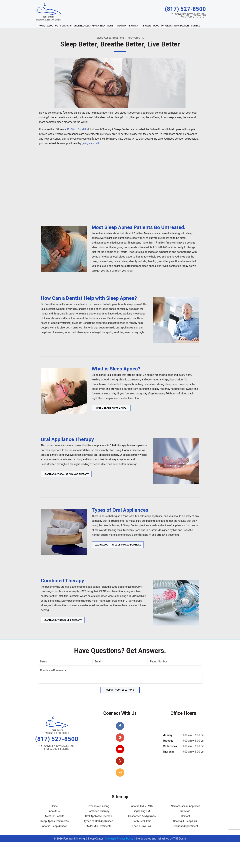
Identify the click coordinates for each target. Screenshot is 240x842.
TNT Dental (179, 839)
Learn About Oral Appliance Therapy (66, 474)
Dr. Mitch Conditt (76, 129)
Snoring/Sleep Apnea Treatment (93, 25)
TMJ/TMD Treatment (127, 25)
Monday (167, 735)
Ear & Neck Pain (142, 821)
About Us (52, 25)
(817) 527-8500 (185, 9)
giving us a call (90, 143)
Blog (156, 25)
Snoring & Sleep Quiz (185, 821)
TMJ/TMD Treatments (99, 826)
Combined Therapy (98, 811)
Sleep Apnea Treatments (54, 821)
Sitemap (110, 839)
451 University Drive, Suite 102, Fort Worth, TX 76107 (188, 15)
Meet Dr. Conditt (54, 816)
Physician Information (175, 25)
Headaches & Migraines (142, 816)
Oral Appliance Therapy (98, 816)
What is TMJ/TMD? (142, 806)
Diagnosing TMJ (141, 811)
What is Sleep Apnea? (54, 826)
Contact (196, 25)
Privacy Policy (125, 839)
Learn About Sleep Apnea (111, 408)
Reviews (146, 25)
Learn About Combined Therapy (63, 620)
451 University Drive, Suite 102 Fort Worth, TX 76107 (56, 747)
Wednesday (169, 746)
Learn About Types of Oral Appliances (117, 544)
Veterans (66, 25)
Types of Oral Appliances (98, 821)
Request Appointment (185, 826)
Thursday (168, 752)
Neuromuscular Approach (185, 806)
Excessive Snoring (98, 806)
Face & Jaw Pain (142, 826)
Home (41, 25)
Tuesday (167, 741)
